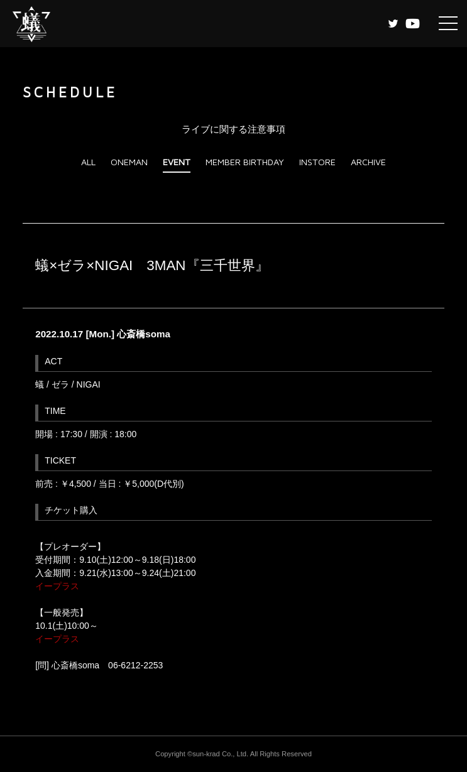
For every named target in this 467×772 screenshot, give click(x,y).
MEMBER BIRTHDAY (245, 161)
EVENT (176, 161)
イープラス (57, 586)
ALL (88, 161)
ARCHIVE (368, 161)
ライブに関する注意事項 (233, 129)
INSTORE (317, 161)
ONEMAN (129, 161)
